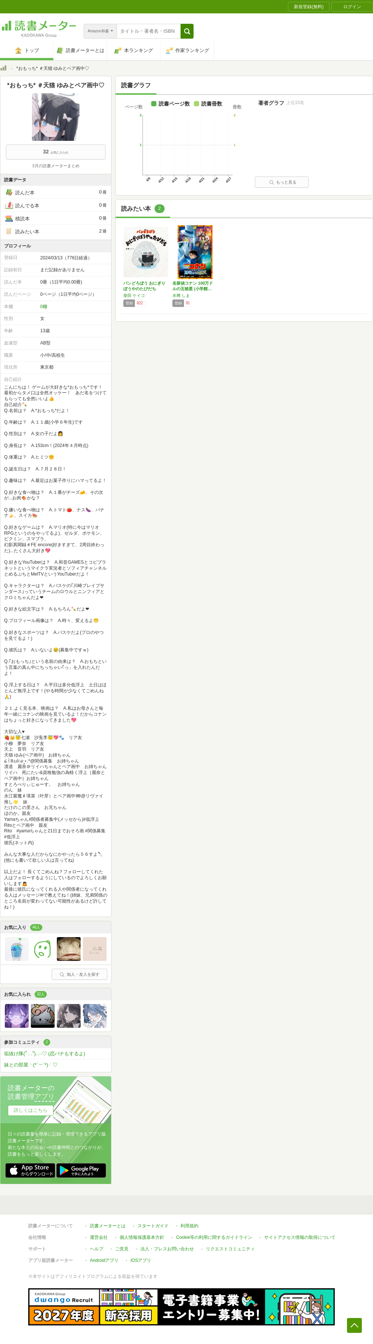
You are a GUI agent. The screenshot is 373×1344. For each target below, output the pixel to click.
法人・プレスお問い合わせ (167, 1249)
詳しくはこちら (31, 1110)
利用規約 (189, 1226)
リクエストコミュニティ (230, 1249)
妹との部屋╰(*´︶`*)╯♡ (31, 1065)
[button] (187, 31)
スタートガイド (153, 1226)
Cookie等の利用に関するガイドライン (214, 1237)
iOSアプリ (140, 1260)
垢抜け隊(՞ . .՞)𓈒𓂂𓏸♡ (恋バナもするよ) (44, 1053)
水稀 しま (181, 295)
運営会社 (99, 1237)
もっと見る (282, 182)
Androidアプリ (104, 1260)
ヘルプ (96, 1249)
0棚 (43, 306)
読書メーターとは (108, 1226)
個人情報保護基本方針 (142, 1237)
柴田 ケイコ (134, 295)
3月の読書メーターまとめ (55, 165)
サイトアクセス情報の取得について (299, 1237)
